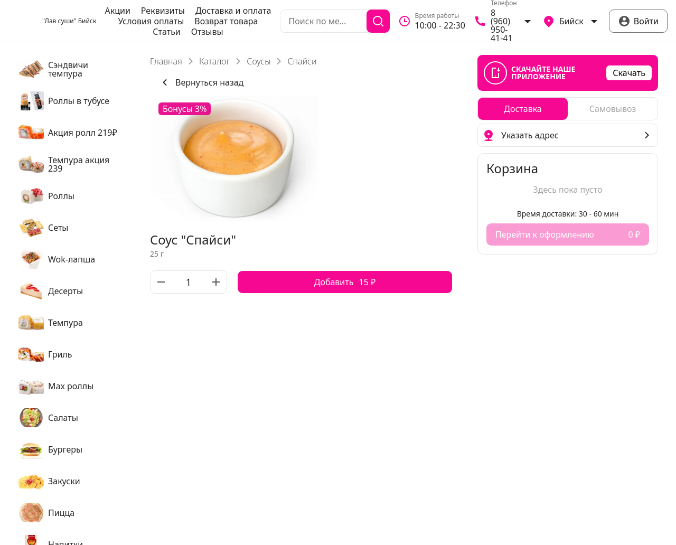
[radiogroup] (567, 108)
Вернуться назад (200, 82)
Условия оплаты (151, 21)
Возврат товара (226, 21)
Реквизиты (163, 10)
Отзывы (207, 31)
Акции (117, 10)
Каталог (214, 61)
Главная (166, 61)
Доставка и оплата (233, 10)
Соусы (258, 61)
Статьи (167, 31)
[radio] (523, 109)
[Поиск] (378, 21)
